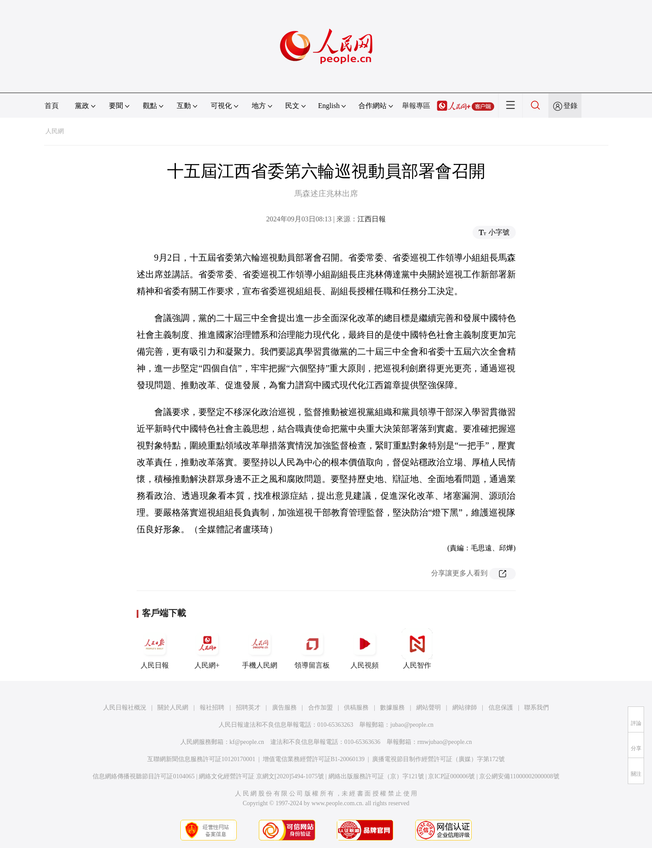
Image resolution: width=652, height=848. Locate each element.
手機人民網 (259, 648)
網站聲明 (428, 707)
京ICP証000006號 (451, 776)
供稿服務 (356, 707)
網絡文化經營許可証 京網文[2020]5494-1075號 (261, 776)
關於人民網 (172, 707)
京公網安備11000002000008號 (519, 776)
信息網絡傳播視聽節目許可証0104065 (143, 776)
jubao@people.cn (411, 724)
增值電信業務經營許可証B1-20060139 (314, 759)
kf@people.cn (247, 742)
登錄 (570, 105)
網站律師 (464, 707)
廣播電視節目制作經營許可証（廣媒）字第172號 (438, 759)
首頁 (52, 105)
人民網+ (207, 648)
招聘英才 (248, 707)
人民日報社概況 (124, 707)
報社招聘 (212, 707)
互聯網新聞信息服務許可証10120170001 (201, 759)
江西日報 (372, 219)
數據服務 (392, 707)
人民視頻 (364, 648)
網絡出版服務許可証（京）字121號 (376, 776)
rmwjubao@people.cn (444, 742)
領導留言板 (312, 648)
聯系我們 (536, 707)
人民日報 (154, 648)
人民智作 (417, 648)
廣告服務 (284, 707)
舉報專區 (416, 105)
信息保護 (500, 707)
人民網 (54, 131)
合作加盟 (320, 707)
